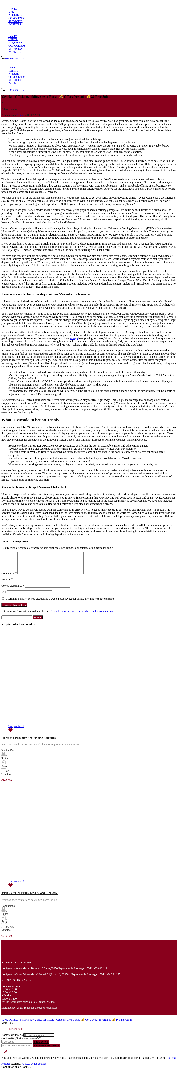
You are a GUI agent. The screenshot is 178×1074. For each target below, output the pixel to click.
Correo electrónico (12, 589)
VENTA (13, 11)
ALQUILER (15, 15)
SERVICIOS (15, 21)
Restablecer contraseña (46, 1049)
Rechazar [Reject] (16, 1067)
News (20, 115)
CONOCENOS (16, 18)
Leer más (171, 1061)
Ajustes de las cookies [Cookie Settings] (34, 1067)
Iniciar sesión (41, 1046)
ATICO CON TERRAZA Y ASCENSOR (29, 897)
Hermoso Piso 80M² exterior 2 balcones (28, 742)
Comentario (9, 577)
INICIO (12, 8)
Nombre (7, 583)
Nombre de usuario (12, 1038)
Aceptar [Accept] (5, 1067)
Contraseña (7, 1042)
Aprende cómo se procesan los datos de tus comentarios (82, 615)
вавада (74, 338)
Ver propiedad (16, 730)
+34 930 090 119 (14, 58)
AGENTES (14, 24)
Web (3, 596)
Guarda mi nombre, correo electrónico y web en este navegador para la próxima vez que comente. (60, 602)
